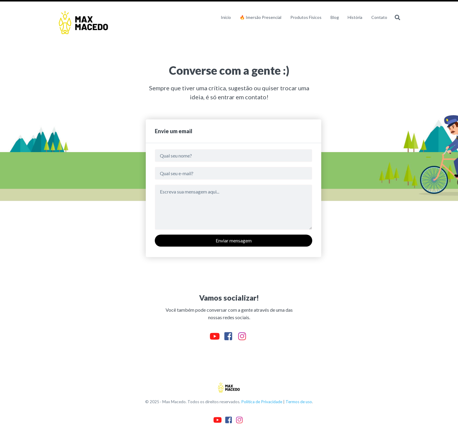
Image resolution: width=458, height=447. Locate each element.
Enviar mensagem (234, 240)
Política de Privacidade (261, 401)
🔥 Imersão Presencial (260, 17)
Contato (379, 17)
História (355, 17)
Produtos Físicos (306, 17)
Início (226, 17)
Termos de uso (299, 401)
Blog (335, 17)
